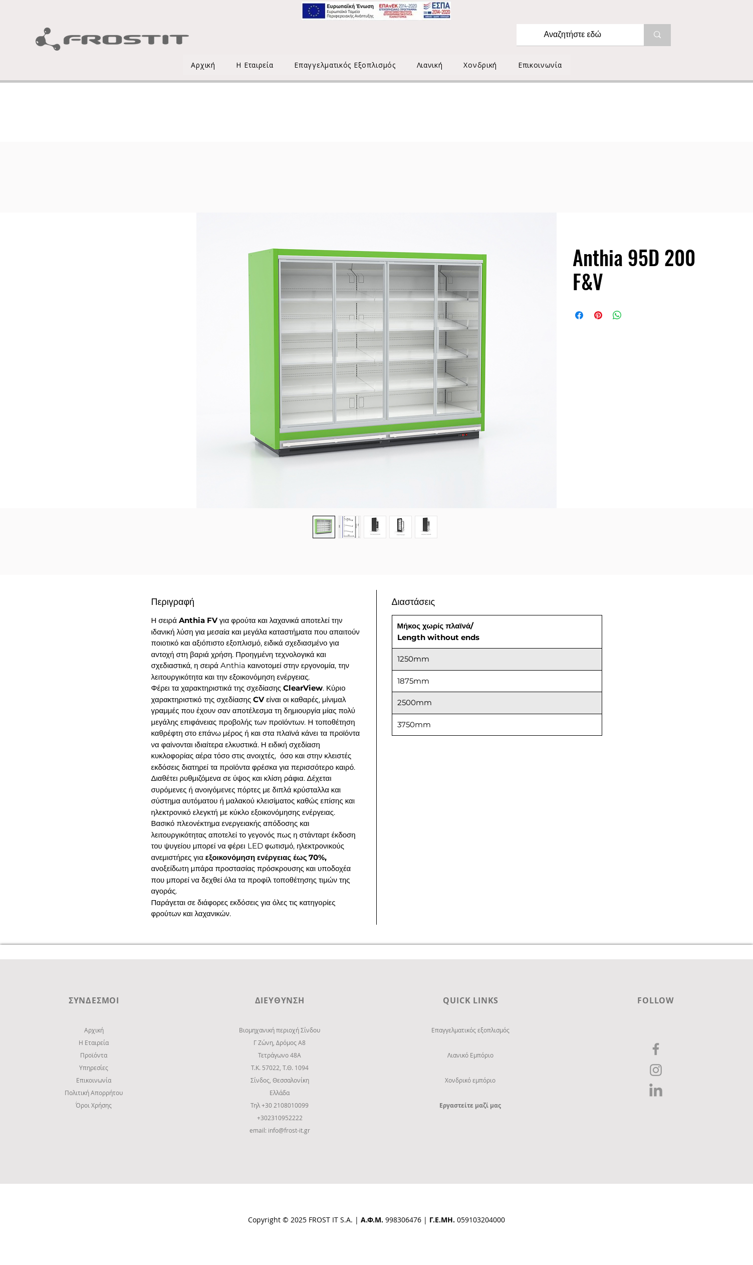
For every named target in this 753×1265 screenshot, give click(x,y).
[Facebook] (656, 1049)
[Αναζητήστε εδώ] (573, 35)
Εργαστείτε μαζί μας (470, 1105)
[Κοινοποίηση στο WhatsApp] (617, 315)
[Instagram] (656, 1070)
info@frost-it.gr (289, 1130)
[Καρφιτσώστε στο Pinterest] (598, 315)
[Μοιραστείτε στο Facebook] (579, 315)
